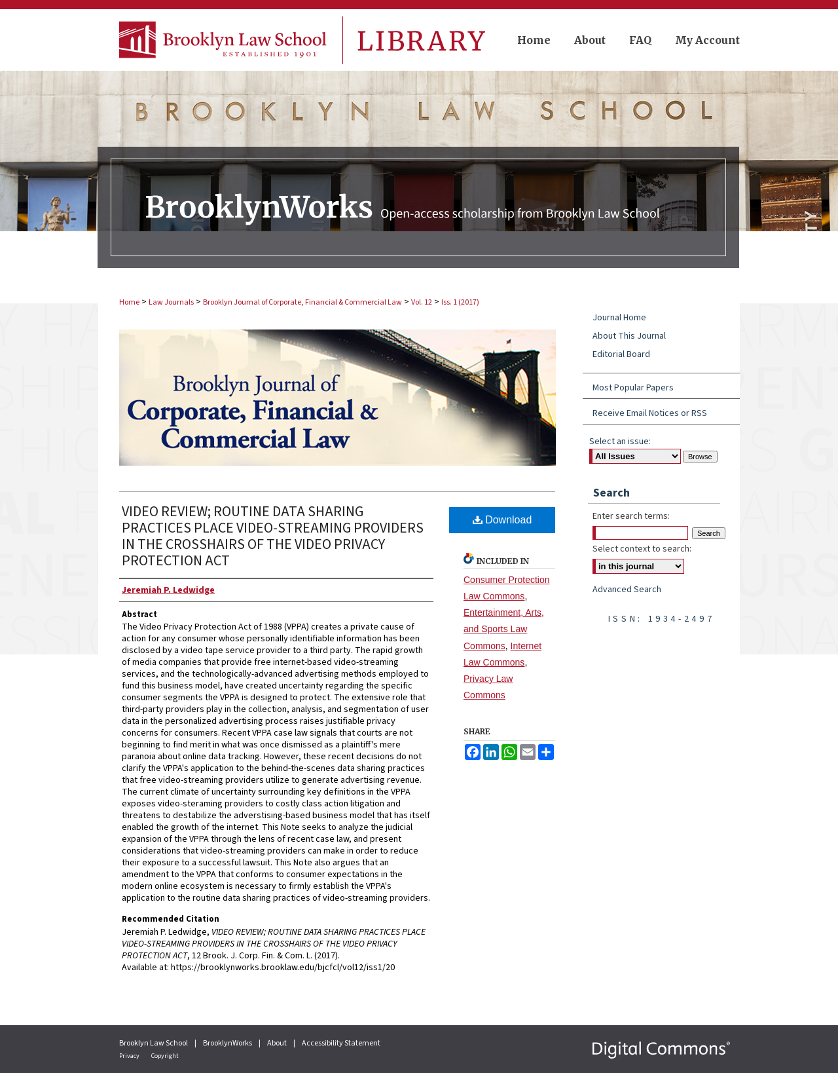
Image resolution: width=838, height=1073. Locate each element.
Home (129, 302)
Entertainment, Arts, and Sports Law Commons (504, 628)
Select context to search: (641, 548)
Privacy (130, 1056)
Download (502, 519)
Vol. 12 (421, 302)
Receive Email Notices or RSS (649, 413)
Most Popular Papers (633, 387)
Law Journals (171, 302)
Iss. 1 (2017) (460, 302)
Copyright (165, 1056)
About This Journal (629, 336)
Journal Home (619, 317)
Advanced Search (626, 589)
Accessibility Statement (341, 1043)
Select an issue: (620, 441)
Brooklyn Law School (154, 1043)
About (277, 1043)
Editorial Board (621, 354)
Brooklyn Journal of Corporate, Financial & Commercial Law (302, 302)
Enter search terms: (631, 516)
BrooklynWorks (228, 1043)
